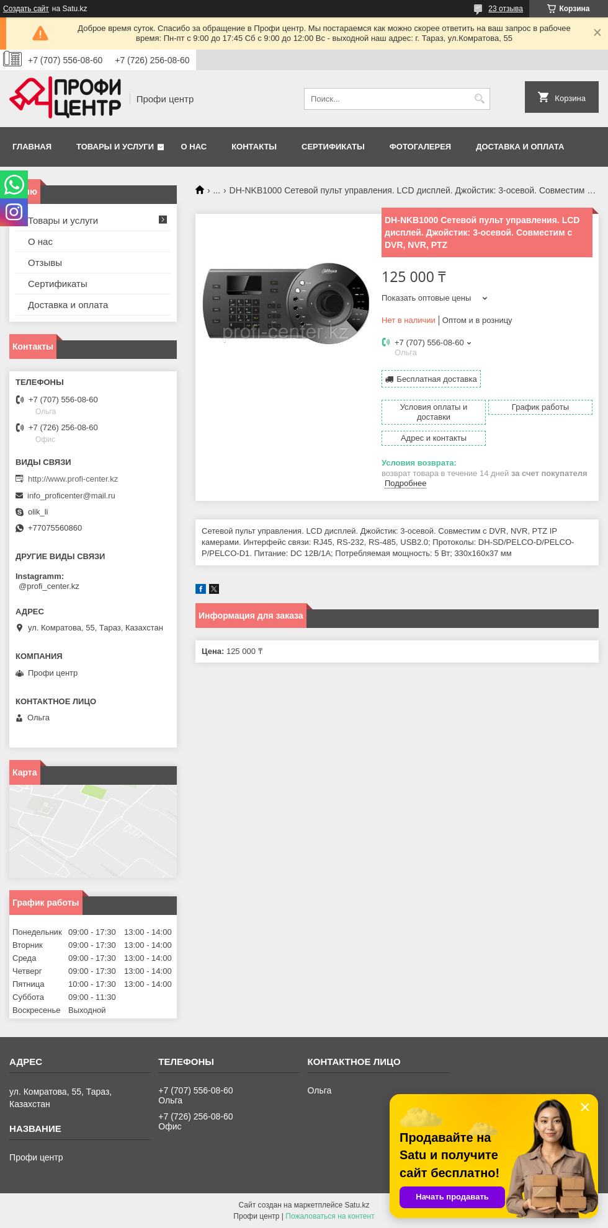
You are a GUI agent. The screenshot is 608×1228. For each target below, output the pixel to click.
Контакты (254, 146)
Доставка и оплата (520, 146)
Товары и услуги (115, 146)
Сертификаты (333, 146)
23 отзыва (505, 8)
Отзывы (45, 262)
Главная (31, 146)
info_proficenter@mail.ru (71, 495)
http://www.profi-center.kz (73, 479)
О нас (194, 146)
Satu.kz (356, 1205)
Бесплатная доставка (436, 379)
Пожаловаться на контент (329, 1216)
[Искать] (479, 99)
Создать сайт (26, 8)
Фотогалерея (421, 146)
